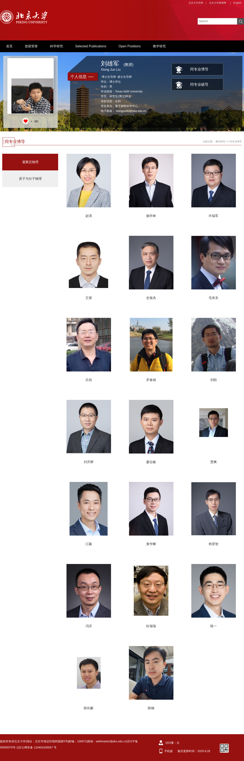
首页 (9, 46)
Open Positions (130, 46)
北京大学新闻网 (217, 2)
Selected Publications (90, 46)
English (237, 2)
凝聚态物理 (30, 162)
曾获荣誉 (31, 46)
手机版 (168, 751)
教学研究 (159, 46)
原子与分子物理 (30, 178)
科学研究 (56, 46)
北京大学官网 (195, 2)
